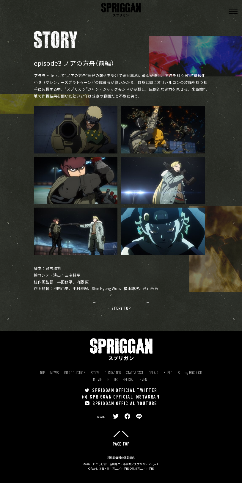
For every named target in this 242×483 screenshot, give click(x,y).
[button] (233, 11)
